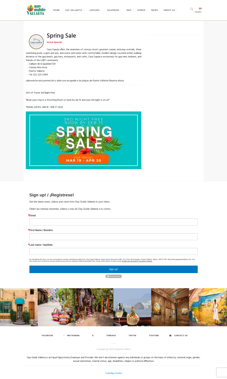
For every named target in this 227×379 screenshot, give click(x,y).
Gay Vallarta (73, 10)
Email (32, 215)
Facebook (47, 335)
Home (56, 10)
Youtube (154, 335)
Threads (111, 335)
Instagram (71, 335)
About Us (169, 10)
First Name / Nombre (41, 230)
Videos (141, 10)
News (154, 10)
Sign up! (113, 269)
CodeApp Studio (113, 373)
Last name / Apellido (41, 245)
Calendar (113, 10)
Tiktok (132, 335)
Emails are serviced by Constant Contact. (137, 261)
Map (128, 10)
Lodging (94, 10)
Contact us (178, 335)
